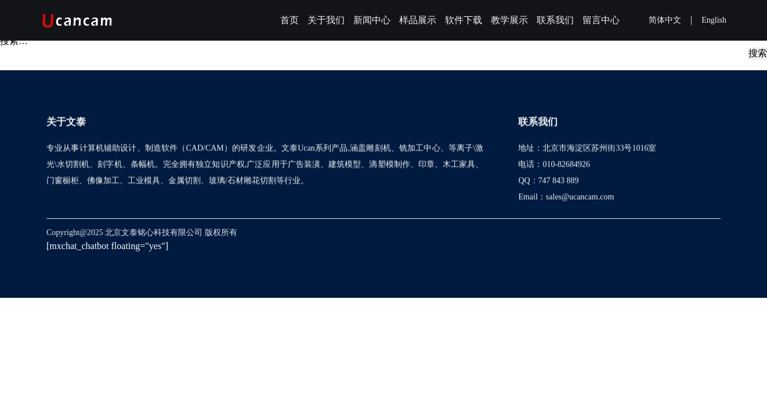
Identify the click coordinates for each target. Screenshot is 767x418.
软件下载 (463, 20)
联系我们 (555, 20)
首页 (289, 20)
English (713, 20)
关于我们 (326, 20)
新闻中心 (371, 20)
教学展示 (509, 20)
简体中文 (665, 20)
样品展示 (417, 20)
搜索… (14, 41)
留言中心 (601, 20)
